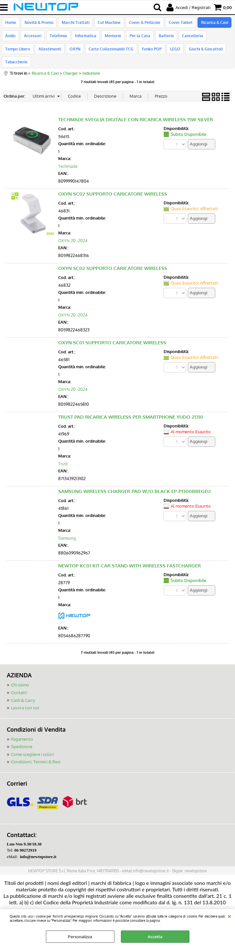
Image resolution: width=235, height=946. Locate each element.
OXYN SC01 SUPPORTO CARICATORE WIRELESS (112, 335)
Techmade (68, 158)
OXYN (41, 53)
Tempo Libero (219, 38)
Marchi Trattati (74, 23)
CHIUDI (229, 915)
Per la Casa (137, 38)
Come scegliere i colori (32, 746)
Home (10, 23)
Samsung (67, 530)
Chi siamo (20, 677)
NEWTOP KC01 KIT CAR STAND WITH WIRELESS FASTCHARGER (129, 558)
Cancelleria (188, 38)
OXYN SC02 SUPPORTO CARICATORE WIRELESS (112, 186)
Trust (63, 455)
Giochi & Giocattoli (170, 53)
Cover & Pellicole (142, 23)
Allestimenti (16, 53)
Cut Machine (107, 23)
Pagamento (22, 731)
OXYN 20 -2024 (73, 232)
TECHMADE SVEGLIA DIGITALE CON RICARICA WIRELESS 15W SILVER (135, 112)
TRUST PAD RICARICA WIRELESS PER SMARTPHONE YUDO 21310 (130, 409)
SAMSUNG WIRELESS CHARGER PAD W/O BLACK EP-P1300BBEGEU (134, 484)
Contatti (19, 684)
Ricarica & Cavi (211, 23)
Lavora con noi (25, 700)
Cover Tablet (178, 23)
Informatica (84, 38)
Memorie (110, 38)
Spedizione (21, 738)
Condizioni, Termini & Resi (35, 754)
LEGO (139, 53)
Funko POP (117, 53)
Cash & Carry (23, 692)
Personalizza (80, 936)
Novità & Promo (38, 23)
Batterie (162, 38)
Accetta (155, 936)
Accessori (32, 38)
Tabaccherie (205, 53)
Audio (10, 38)
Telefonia (57, 38)
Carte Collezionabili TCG (76, 53)
